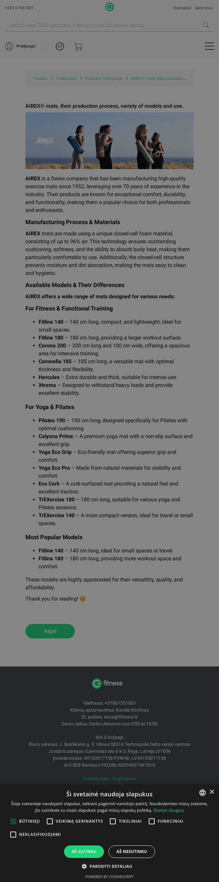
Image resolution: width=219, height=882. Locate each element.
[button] (109, 866)
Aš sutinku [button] (84, 851)
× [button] (211, 792)
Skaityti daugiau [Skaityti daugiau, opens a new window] (168, 810)
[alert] (109, 441)
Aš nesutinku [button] (131, 851)
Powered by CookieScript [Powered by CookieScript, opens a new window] (109, 876)
